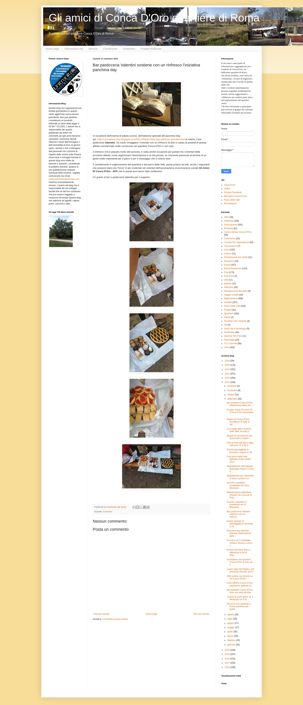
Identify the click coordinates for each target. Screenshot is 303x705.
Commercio (229, 238)
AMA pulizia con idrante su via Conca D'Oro (240, 577)
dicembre (232, 386)
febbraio (231, 640)
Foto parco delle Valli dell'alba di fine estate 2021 (239, 459)
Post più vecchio (201, 614)
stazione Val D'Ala (233, 336)
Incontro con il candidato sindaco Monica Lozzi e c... (239, 543)
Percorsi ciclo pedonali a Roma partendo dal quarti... (239, 606)
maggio (231, 627)
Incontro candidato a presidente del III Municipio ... (237, 505)
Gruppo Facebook (233, 192)
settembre (232, 399)
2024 (227, 369)
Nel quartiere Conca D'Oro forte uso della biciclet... (240, 591)
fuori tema (229, 276)
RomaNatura (230, 203)
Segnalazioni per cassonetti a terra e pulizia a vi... (240, 477)
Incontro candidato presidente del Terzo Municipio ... (238, 485)
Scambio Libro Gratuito (235, 321)
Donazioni (229, 261)
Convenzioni (110, 48)
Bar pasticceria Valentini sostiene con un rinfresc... (238, 514)
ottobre (231, 394)
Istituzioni (228, 287)
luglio (230, 618)
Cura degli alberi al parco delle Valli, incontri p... (239, 430)
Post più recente (102, 614)
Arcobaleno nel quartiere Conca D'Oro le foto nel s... (239, 562)
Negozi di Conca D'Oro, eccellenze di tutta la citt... (238, 422)
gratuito (227, 283)
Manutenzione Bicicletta (235, 291)
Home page (52, 48)
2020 (227, 650)
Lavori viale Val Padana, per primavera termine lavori (240, 570)
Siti (225, 324)
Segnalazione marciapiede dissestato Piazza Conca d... (240, 469)
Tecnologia (229, 340)
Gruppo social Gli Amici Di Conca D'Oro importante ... (240, 412)
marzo (230, 636)
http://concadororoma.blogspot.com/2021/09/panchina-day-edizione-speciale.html (141, 139)
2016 (227, 667)
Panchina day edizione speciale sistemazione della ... (239, 533)
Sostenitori (129, 48)
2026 (227, 360)
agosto (231, 614)
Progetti (228, 310)
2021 (227, 382)
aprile (230, 631)
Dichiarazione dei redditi (236, 257)
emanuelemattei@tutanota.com (64, 179)
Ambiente (228, 221)
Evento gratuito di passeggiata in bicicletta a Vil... (240, 524)
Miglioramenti (230, 298)
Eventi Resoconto (232, 268)
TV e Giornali (230, 343)
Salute (227, 317)
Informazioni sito (73, 48)
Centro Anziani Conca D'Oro (238, 232)
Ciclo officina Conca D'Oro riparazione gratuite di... (239, 584)
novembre (232, 390)
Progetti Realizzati (151, 48)
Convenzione (230, 246)
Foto (226, 272)
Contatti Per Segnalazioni (236, 242)
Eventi (227, 265)
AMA (226, 217)
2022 (227, 378)
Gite (226, 280)
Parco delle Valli (232, 200)
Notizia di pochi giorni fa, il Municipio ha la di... (240, 598)
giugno (231, 623)
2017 (227, 663)
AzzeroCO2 (229, 185)
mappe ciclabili (231, 294)
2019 (227, 654)
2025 (227, 365)
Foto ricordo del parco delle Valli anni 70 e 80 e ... (240, 444)
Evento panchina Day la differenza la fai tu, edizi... (238, 552)
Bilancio (93, 48)
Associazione (230, 224)
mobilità (228, 302)
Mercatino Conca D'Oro (235, 196)
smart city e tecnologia (235, 328)
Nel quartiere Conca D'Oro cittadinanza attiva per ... (240, 404)
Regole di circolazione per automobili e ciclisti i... (239, 437)
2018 (227, 658)
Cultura (227, 253)
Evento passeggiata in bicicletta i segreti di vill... (240, 450)
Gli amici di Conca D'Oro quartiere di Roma (154, 18)
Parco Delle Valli (232, 306)
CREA (227, 188)
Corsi (226, 249)
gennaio (231, 644)
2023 (227, 373)
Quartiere (228, 313)
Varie (226, 347)
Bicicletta (228, 228)
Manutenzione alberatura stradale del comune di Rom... (239, 495)
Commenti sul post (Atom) (115, 619)
